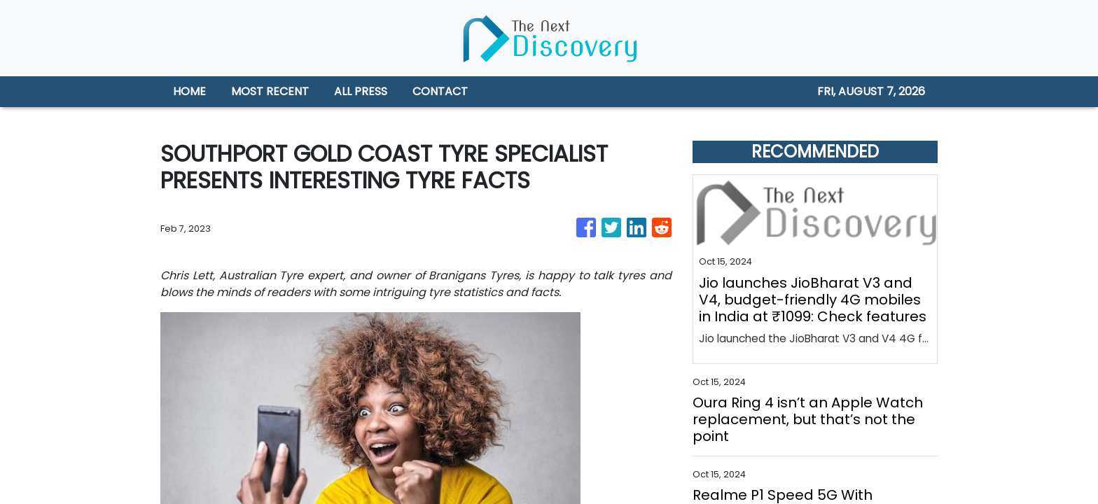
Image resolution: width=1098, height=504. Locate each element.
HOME (189, 91)
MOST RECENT (270, 91)
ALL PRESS (360, 91)
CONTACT (440, 91)
